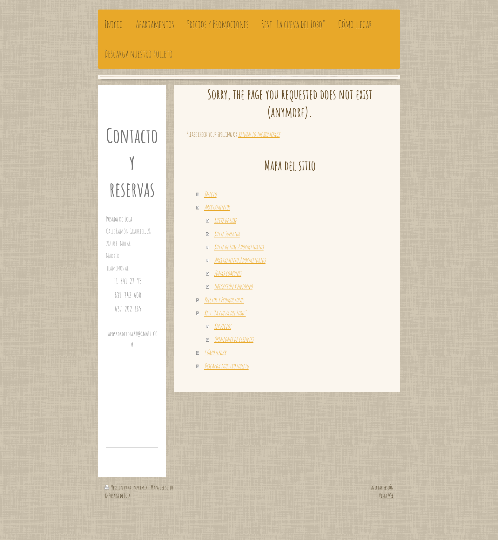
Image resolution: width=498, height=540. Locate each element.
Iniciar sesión (382, 487)
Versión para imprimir (126, 487)
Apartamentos (217, 207)
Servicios (222, 326)
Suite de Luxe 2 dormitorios (239, 247)
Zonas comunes (227, 273)
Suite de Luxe (225, 220)
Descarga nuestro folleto (226, 366)
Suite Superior (227, 233)
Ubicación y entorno (233, 286)
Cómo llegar (215, 352)
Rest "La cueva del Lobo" (225, 313)
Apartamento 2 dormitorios (240, 260)
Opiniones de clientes (233, 339)
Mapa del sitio (162, 487)
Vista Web (386, 495)
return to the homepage (259, 134)
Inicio (210, 194)
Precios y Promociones (224, 300)
